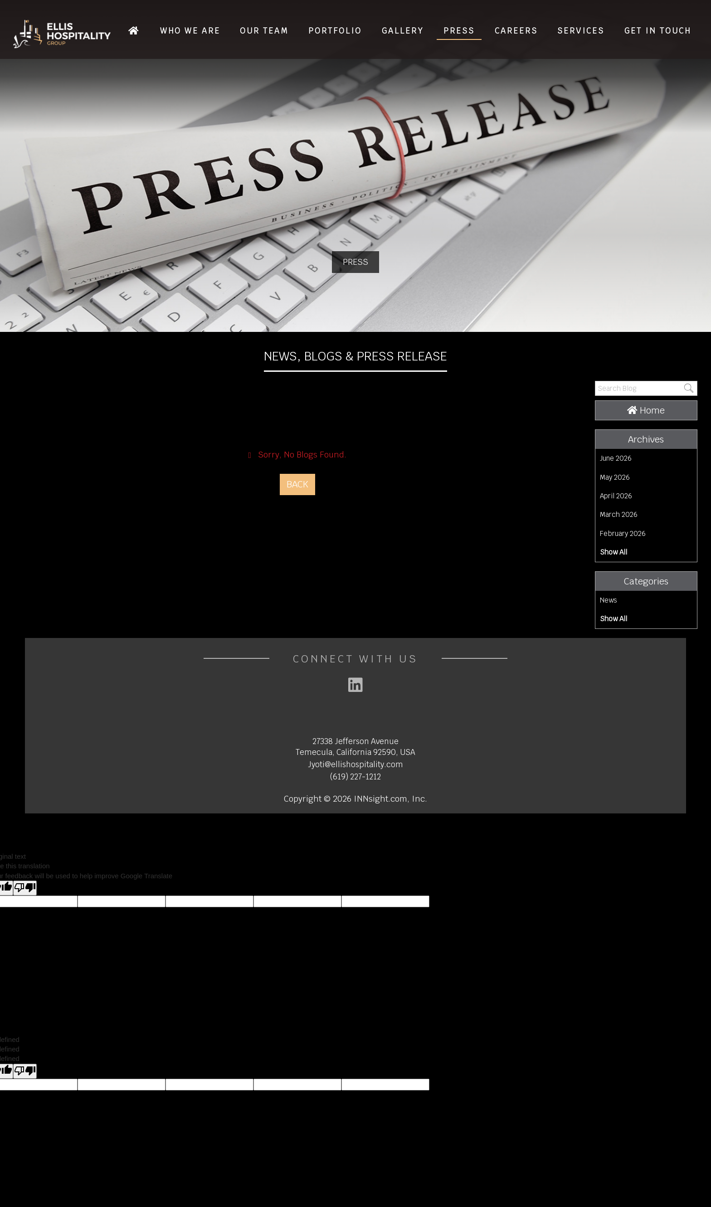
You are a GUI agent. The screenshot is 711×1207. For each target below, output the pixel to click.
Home (646, 410)
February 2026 (623, 533)
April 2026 (616, 496)
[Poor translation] (25, 888)
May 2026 (615, 477)
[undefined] (25, 1071)
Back (297, 484)
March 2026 (619, 514)
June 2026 (616, 458)
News (608, 600)
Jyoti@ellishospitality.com (355, 764)
